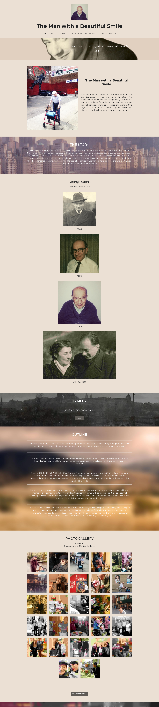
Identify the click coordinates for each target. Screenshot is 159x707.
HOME (45, 34)
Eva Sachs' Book (79, 571)
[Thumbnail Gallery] (37, 439)
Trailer (79, 295)
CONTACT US (93, 34)
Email (52, 605)
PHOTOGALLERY (81, 34)
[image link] (79, 663)
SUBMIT (67, 626)
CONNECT (103, 34)
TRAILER (70, 34)
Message (53, 612)
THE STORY (61, 34)
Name (52, 600)
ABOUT (52, 34)
